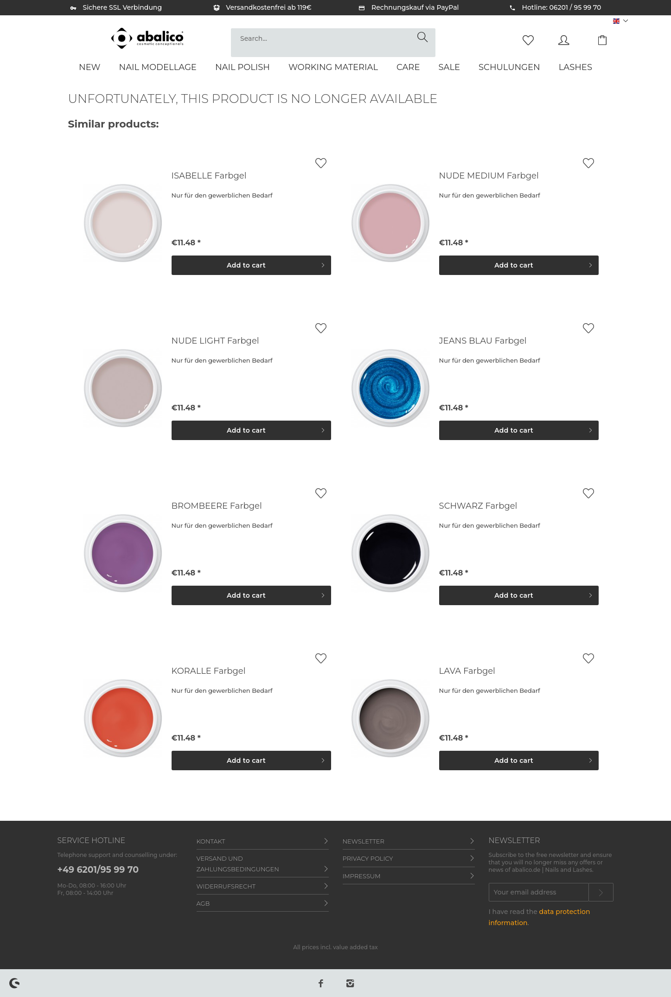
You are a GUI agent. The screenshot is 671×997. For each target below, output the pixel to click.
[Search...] (333, 38)
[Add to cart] (251, 265)
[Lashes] (575, 67)
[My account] (572, 39)
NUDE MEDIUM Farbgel (489, 176)
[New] (90, 67)
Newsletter (363, 841)
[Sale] (449, 67)
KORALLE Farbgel (209, 671)
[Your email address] (539, 892)
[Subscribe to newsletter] (600, 892)
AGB (203, 903)
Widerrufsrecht (226, 886)
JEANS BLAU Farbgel (483, 341)
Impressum (362, 876)
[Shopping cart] (609, 39)
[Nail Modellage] (158, 67)
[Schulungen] (509, 67)
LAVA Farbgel (467, 671)
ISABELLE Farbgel (209, 176)
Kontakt (211, 841)
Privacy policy (368, 858)
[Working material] (333, 67)
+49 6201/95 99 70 (98, 869)
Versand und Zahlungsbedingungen (238, 863)
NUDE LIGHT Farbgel (215, 341)
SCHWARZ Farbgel (478, 506)
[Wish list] (530, 39)
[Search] (424, 37)
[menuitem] (333, 42)
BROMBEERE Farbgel (217, 506)
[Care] (408, 67)
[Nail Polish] (242, 67)
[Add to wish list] (321, 163)
